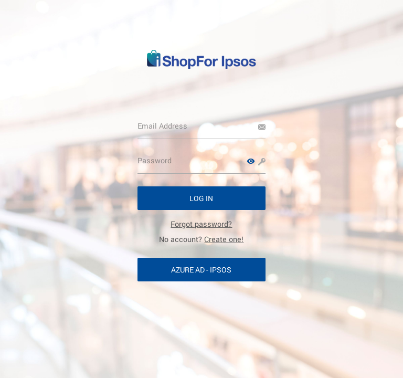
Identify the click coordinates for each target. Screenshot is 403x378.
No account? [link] (201, 239)
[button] (251, 161)
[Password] (201, 161)
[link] (201, 224)
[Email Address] (201, 126)
